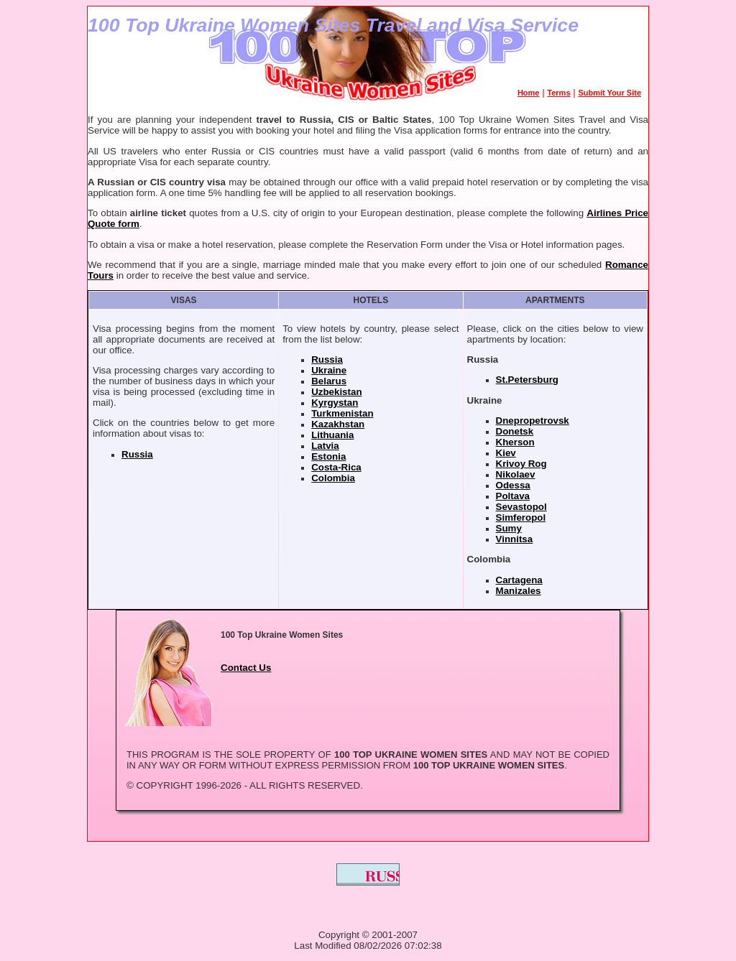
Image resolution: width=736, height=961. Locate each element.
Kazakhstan (337, 424)
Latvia (325, 445)
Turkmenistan (342, 413)
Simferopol (521, 517)
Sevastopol (521, 506)
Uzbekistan (336, 391)
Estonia (328, 456)
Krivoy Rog (521, 463)
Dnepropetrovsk (532, 420)
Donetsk (515, 431)
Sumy (509, 528)
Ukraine (328, 370)
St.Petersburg (527, 379)
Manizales (518, 590)
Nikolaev (515, 474)
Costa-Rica (336, 467)
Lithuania (332, 435)
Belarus (328, 381)
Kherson (515, 442)
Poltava (513, 496)
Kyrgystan (334, 402)
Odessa (513, 485)
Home (529, 92)
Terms (558, 92)
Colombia (333, 478)
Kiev (506, 452)
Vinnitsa (514, 539)
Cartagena (519, 580)
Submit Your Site (609, 92)
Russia (137, 454)
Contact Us (246, 667)
